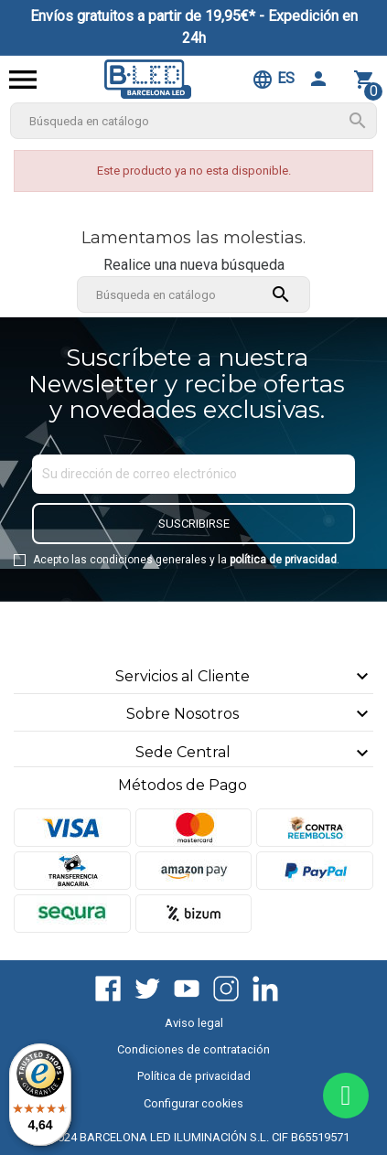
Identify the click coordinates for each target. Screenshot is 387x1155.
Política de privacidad (194, 1076)
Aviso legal (194, 1023)
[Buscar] (194, 120)
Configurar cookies (193, 1103)
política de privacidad (283, 559)
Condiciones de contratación (193, 1049)
